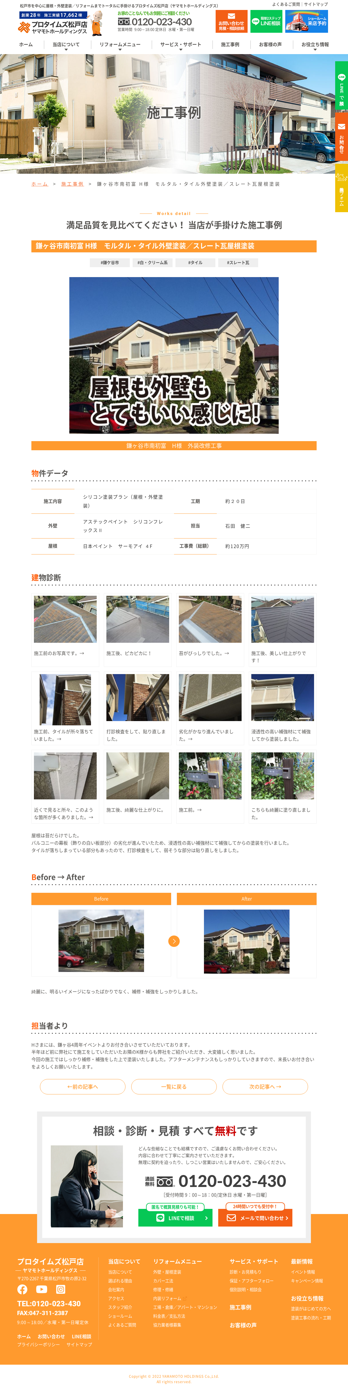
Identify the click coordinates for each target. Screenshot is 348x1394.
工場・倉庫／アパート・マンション (185, 1307)
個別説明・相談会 (246, 1289)
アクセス (116, 1298)
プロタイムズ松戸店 (58, 1266)
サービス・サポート (180, 44)
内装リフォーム (341, 194)
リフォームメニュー (120, 44)
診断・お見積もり (246, 1272)
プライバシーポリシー (38, 1344)
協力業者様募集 (167, 1325)
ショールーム (120, 1316)
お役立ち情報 (315, 44)
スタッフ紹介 (120, 1307)
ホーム (26, 44)
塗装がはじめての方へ (311, 1309)
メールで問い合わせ (255, 1215)
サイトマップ (316, 4)
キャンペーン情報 (307, 1281)
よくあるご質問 (286, 4)
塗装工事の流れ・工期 (311, 1318)
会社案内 (116, 1289)
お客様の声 (270, 44)
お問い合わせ (51, 1336)
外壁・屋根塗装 (167, 1272)
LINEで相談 (175, 1215)
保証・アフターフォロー (252, 1281)
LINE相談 (81, 1336)
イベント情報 (303, 1272)
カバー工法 (163, 1281)
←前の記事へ (82, 1086)
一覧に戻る (174, 1086)
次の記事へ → (265, 1086)
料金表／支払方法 (169, 1316)
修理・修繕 (163, 1289)
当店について (66, 44)
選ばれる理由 (120, 1281)
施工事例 (230, 44)
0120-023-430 (232, 1180)
